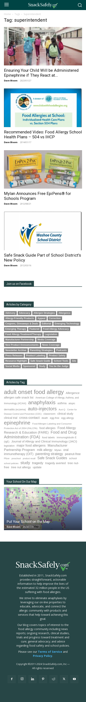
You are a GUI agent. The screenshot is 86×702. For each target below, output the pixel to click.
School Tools (61, 360)
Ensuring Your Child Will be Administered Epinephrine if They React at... (41, 73)
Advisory (10, 313)
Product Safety (57, 355)
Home (7, 14)
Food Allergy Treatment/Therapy (23, 334)
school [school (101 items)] (73, 458)
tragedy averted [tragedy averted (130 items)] (55, 463)
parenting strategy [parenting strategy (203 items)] (49, 454)
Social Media (12, 366)
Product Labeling (35, 355)
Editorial (46, 323)
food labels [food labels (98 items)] (48, 437)
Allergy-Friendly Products (19, 318)
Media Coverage (46, 339)
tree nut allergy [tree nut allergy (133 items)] (21, 467)
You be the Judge (58, 366)
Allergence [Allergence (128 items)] (72, 393)
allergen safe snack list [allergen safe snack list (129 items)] (19, 397)
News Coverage (51, 345)
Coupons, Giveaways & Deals (21, 323)
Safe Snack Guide (40, 360)
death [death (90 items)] (45, 417)
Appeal (41, 318)
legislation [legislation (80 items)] (9, 445)
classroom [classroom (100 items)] (49, 413)
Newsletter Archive (15, 350)
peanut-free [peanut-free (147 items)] (73, 454)
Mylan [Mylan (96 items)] (57, 450)
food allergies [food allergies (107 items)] (47, 428)
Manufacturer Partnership (19, 339)
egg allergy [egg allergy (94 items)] (67, 417)
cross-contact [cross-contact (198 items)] (29, 418)
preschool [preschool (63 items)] (16, 458)
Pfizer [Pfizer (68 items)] (7, 458)
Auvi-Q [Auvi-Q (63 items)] (62, 409)
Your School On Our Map (21, 481)
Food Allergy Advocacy (56, 329)
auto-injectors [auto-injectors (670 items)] (42, 408)
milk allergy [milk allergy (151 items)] (44, 450)
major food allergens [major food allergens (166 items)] (31, 445)
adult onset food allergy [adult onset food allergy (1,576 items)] (34, 392)
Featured (34, 329)
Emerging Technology (67, 323)
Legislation (51, 334)
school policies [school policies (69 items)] (11, 463)
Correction (55, 318)
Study (42, 366)
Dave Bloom (10, 80)
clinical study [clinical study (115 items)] (65, 413)
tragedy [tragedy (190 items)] (37, 463)
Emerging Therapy (15, 329)
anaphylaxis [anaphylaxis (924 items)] (42, 402)
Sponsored (29, 366)
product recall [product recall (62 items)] (29, 458)
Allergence (64, 313)
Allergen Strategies (44, 313)
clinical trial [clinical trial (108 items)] (10, 417)
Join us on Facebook (19, 283)
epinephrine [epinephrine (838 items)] (17, 422)
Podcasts (61, 350)
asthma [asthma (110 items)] (61, 403)
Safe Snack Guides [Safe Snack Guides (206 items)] (52, 458)
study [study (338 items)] (25, 463)
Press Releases (13, 355)
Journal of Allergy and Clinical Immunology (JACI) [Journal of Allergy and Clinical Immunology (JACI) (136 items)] (44, 441)
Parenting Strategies (41, 350)
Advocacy (24, 313)
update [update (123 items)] (37, 467)
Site (74, 360)
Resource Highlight (16, 360)
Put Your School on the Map (28, 522)
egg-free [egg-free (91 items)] (54, 417)
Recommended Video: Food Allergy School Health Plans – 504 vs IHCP (43, 134)
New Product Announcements (22, 345)
